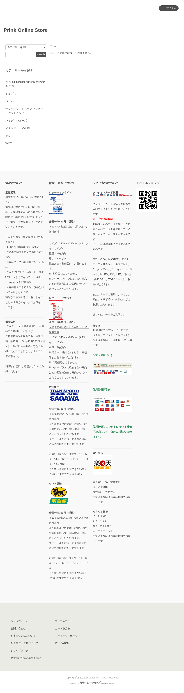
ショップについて (123, 18)
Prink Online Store (28, 30)
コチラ (106, 314)
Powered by (92, 683)
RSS (57, 643)
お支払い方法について (23, 635)
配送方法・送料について (24, 643)
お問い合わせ (168, 18)
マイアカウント (145, 8)
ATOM (65, 643)
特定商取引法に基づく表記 (26, 657)
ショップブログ (19, 650)
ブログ (147, 18)
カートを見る (62, 628)
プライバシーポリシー (67, 635)
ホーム (61, 18)
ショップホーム (19, 621)
